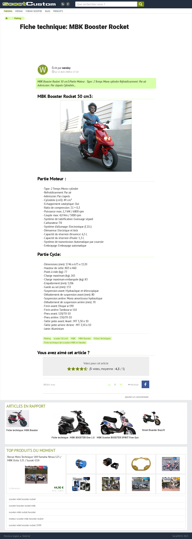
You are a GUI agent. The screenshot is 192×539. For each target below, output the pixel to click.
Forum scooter (34, 11)
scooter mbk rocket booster (22, 512)
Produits (58, 11)
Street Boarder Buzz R (153, 430)
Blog (47, 11)
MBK (73, 338)
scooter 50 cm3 (61, 338)
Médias (19, 11)
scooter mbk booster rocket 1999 (25, 525)
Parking (8, 11)
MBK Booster (85, 338)
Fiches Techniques (102, 338)
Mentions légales (11, 536)
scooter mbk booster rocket (22, 499)
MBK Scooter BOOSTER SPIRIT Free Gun (118, 437)
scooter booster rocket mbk (22, 505)
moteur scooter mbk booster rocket (26, 518)
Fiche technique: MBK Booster (22, 430)
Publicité (26, 536)
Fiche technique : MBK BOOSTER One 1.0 (73, 437)
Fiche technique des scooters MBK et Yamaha (65, 342)
